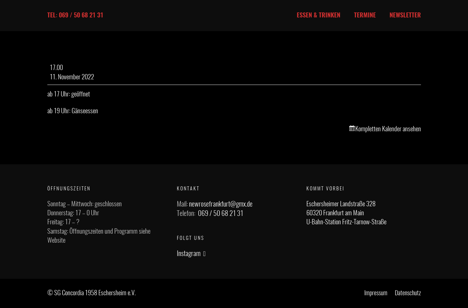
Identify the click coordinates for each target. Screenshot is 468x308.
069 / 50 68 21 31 (220, 213)
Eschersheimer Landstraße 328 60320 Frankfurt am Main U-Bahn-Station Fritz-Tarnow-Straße (346, 213)
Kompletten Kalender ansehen (388, 129)
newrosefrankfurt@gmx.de (221, 204)
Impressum (375, 293)
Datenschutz (408, 293)
